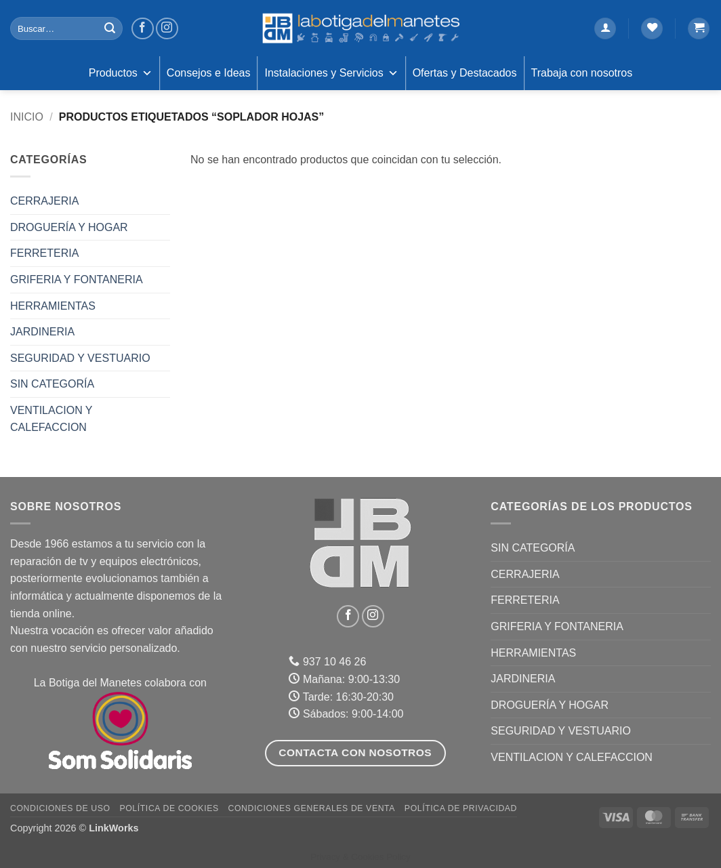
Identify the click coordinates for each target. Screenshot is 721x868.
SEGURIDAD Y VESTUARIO (80, 358)
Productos (120, 73)
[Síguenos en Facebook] (142, 29)
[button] (605, 29)
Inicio (26, 117)
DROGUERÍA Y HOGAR (69, 227)
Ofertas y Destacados (465, 73)
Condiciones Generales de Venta (312, 808)
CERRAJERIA (44, 201)
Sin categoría (52, 384)
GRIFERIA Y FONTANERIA (76, 279)
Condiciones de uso (60, 808)
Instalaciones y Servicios (331, 73)
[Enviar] (109, 28)
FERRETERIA (44, 253)
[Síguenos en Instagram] (167, 29)
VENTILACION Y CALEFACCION (51, 419)
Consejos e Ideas (209, 73)
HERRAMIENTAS (53, 306)
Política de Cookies (168, 808)
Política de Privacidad (461, 808)
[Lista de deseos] (652, 29)
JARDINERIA (42, 331)
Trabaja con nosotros (582, 73)
